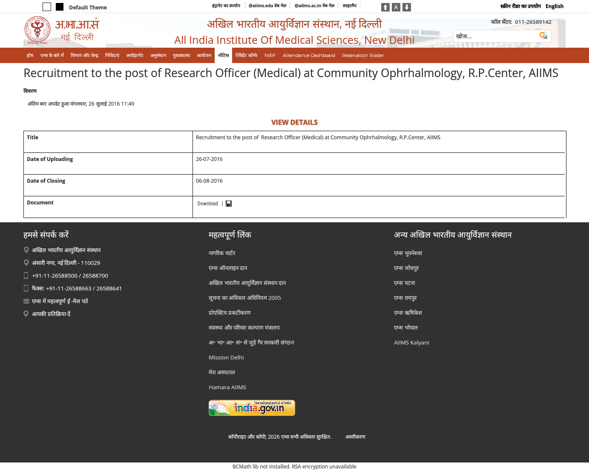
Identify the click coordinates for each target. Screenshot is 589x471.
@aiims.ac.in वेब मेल (314, 6)
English (555, 6)
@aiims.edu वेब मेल (267, 6)
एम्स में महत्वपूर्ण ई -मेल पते (60, 301)
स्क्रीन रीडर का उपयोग (520, 6)
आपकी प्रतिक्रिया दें (51, 314)
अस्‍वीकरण (355, 436)
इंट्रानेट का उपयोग (226, 6)
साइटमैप (349, 6)
